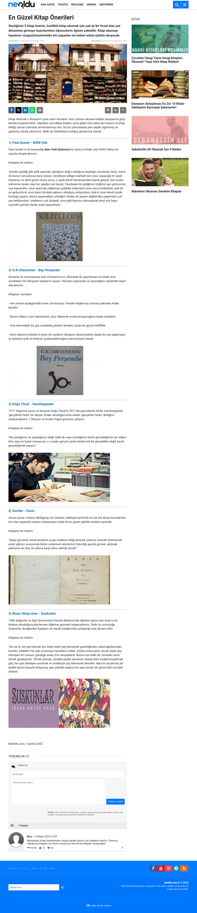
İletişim (35, 868)
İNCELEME (77, 4)
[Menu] (184, 5)
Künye (24, 868)
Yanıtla (33, 848)
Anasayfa (12, 868)
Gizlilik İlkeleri (49, 868)
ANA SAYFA (48, 4)
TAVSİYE (63, 4)
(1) (43, 848)
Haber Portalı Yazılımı (101, 905)
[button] (108, 110)
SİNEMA (91, 4)
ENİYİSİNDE (106, 4)
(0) (51, 848)
